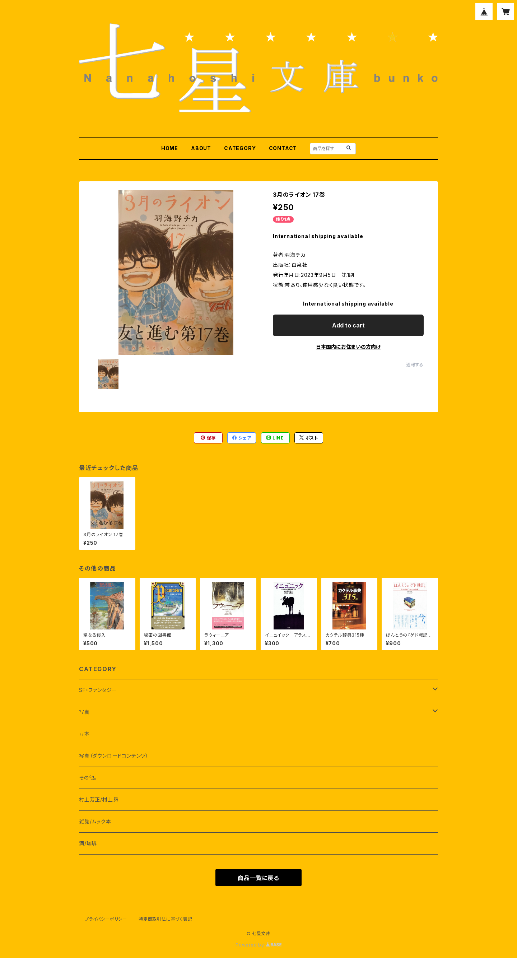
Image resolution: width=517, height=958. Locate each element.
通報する (415, 364)
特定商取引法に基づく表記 (165, 919)
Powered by (258, 945)
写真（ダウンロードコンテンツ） (114, 756)
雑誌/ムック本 (95, 821)
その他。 (88, 778)
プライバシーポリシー (106, 919)
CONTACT (283, 148)
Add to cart (348, 325)
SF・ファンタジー (98, 690)
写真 (84, 712)
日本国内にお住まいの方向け (348, 347)
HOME (169, 148)
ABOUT (201, 148)
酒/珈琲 (88, 843)
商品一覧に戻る (258, 878)
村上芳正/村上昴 (98, 799)
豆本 (84, 734)
